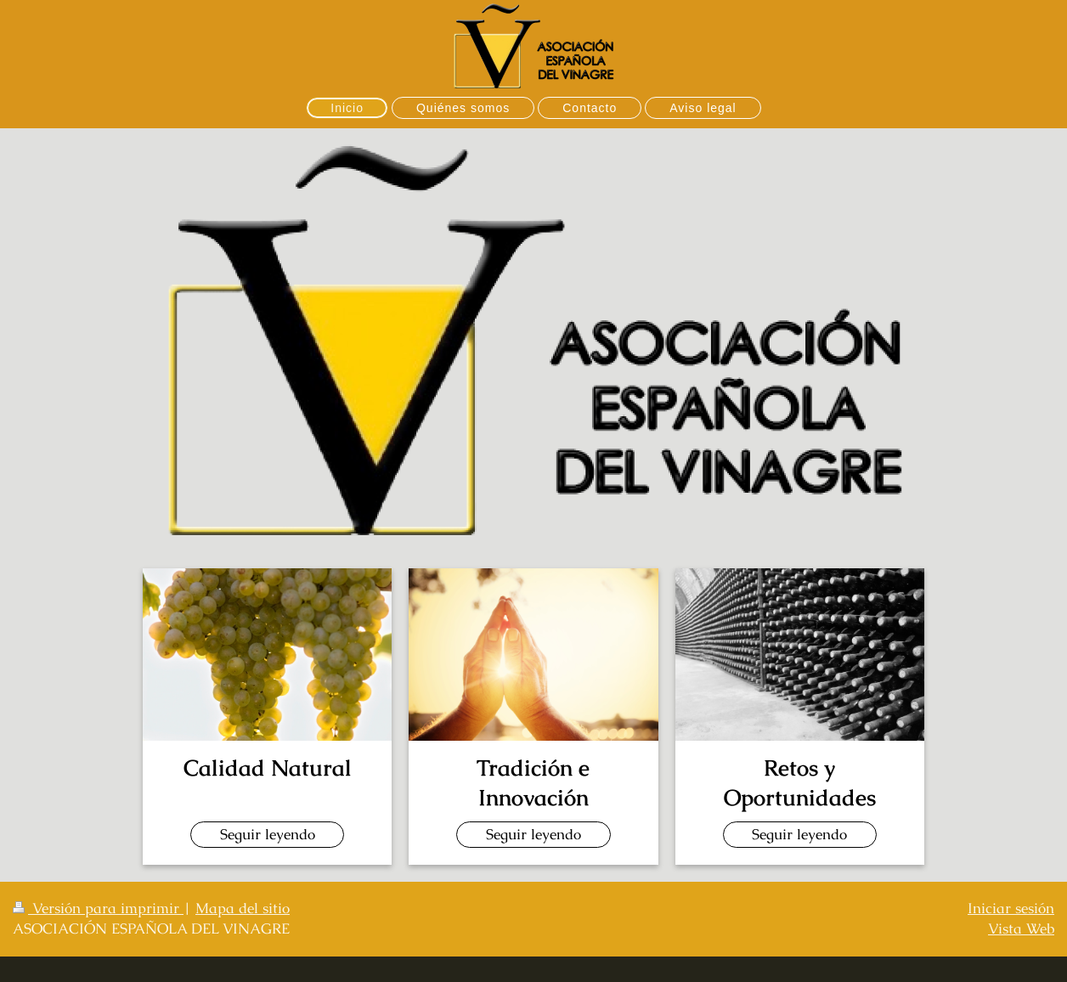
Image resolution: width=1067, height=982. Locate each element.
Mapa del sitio (242, 908)
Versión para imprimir (98, 908)
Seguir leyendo (267, 834)
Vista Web (1021, 928)
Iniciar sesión (1011, 908)
